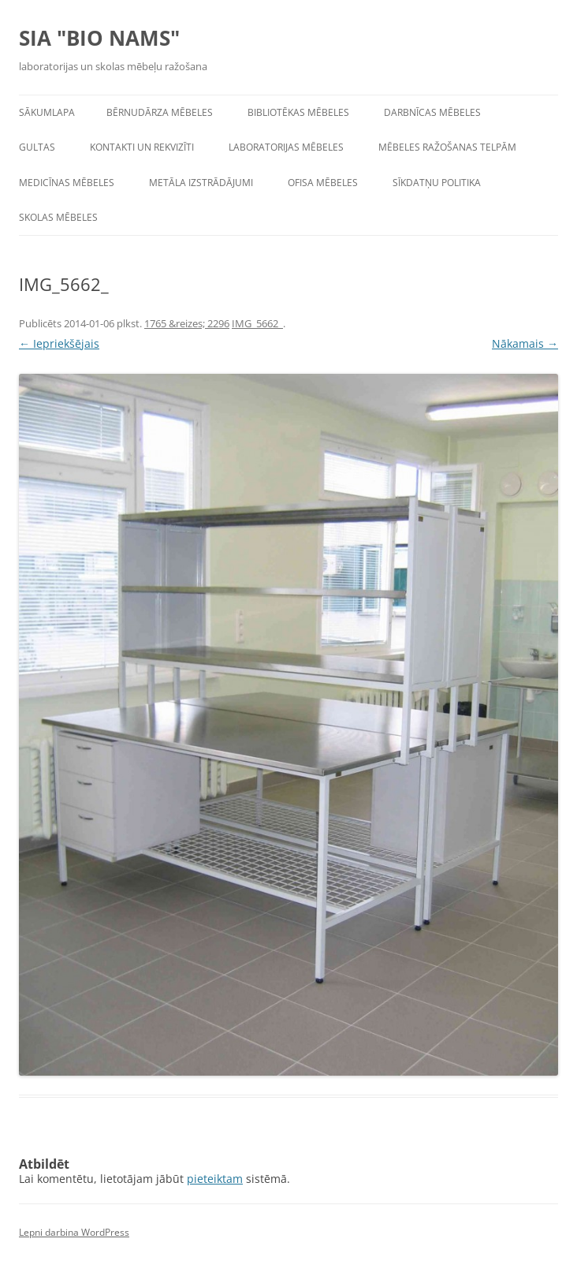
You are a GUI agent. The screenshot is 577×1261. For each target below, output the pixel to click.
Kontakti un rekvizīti (142, 147)
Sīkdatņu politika (437, 182)
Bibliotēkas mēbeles (298, 112)
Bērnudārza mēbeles (159, 112)
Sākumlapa (47, 112)
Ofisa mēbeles (323, 182)
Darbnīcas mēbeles (432, 112)
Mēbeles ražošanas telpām (447, 147)
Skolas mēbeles (58, 217)
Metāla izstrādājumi (201, 182)
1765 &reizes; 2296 (186, 323)
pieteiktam (215, 1178)
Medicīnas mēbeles (66, 182)
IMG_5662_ (257, 323)
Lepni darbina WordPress (74, 1232)
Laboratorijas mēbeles (286, 147)
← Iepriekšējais (59, 343)
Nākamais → (525, 343)
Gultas (37, 147)
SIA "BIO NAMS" (99, 38)
